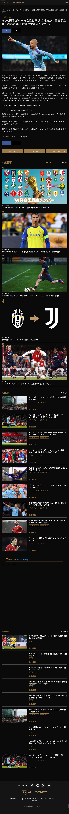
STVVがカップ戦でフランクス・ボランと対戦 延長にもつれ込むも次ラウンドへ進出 (48, 742)
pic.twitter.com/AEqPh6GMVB (27, 105)
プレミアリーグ (34, 402)
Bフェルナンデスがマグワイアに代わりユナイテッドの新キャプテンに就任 (48, 521)
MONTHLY (64, 162)
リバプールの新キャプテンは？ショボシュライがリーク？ (47, 539)
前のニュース (12, 151)
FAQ (21, 799)
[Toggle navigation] (66, 2)
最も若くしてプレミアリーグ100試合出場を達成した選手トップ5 (48, 468)
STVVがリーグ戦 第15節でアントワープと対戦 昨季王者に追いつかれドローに (48, 696)
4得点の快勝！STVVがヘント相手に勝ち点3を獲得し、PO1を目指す (48, 637)
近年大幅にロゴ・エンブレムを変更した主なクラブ (21, 339)
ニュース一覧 (34, 151)
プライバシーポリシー (47, 799)
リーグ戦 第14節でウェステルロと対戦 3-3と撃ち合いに (47, 728)
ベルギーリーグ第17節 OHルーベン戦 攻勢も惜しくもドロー (47, 668)
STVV (31, 641)
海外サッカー (44, 402)
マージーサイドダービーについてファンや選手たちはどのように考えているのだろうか (47, 451)
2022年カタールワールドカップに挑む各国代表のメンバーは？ (25, 207)
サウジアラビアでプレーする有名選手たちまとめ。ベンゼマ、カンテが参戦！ (31, 251)
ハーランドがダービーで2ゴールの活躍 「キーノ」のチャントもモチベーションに (47, 416)
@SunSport (7, 105)
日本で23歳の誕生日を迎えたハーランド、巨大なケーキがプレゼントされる (47, 504)
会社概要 (34, 801)
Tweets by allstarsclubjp (11, 564)
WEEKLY (48, 162)
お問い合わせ (31, 799)
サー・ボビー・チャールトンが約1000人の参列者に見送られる (47, 398)
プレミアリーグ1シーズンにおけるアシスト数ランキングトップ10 (26, 383)
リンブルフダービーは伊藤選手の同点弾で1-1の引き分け (48, 654)
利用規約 (13, 799)
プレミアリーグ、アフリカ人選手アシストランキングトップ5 (47, 486)
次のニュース (56, 151)
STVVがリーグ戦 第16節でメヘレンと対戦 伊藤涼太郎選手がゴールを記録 (48, 682)
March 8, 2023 (27, 110)
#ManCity (44, 100)
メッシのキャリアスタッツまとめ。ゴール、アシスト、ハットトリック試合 (30, 295)
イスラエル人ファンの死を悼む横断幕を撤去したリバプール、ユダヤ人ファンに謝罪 (47, 433)
